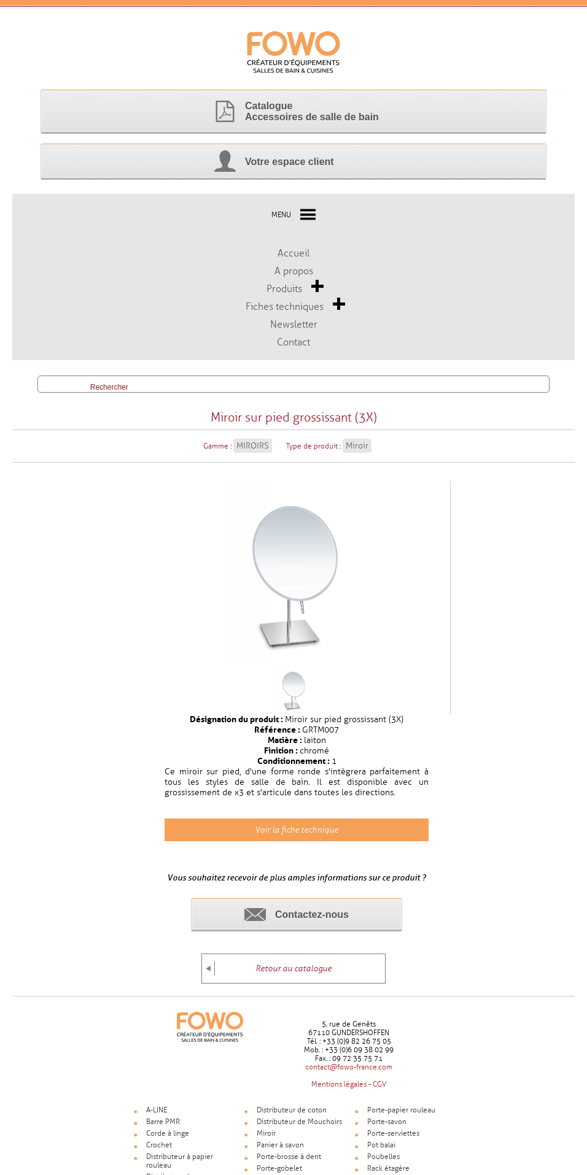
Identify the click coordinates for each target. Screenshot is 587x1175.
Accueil (293, 253)
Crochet (159, 1151)
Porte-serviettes (393, 1139)
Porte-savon (386, 1127)
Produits (284, 289)
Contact (293, 342)
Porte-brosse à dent (289, 1162)
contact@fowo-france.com (348, 1073)
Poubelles (383, 1162)
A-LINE (156, 1116)
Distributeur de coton (292, 1116)
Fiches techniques (285, 306)
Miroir (357, 452)
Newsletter (293, 324)
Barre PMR (163, 1127)
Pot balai (381, 1151)
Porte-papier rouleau (401, 1116)
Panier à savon (280, 1151)
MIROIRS (252, 452)
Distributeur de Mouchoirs (299, 1127)
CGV (379, 1090)
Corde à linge (167, 1139)
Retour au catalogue (293, 974)
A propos (293, 271)
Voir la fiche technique (296, 836)
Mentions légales (339, 1090)
